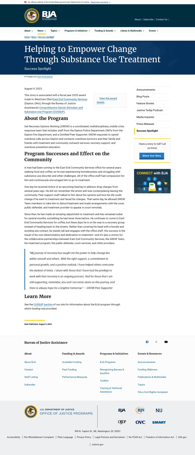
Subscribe (148, 19)
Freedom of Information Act (160, 437)
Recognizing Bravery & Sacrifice (112, 371)
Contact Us (161, 19)
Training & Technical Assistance (111, 390)
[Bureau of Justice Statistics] (140, 414)
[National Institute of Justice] (159, 412)
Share (172, 20)
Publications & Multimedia (152, 377)
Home (27, 37)
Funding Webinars (147, 369)
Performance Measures (74, 377)
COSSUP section (43, 304)
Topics (141, 384)
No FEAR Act (135, 437)
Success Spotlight (46, 37)
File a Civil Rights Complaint (153, 392)
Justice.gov (97, 444)
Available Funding (72, 361)
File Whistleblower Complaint (39, 437)
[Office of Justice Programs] (31, 15)
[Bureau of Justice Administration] (122, 412)
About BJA (30, 361)
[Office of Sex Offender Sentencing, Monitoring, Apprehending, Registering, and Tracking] (159, 424)
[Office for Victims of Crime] (140, 424)
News (33, 37)
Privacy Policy (84, 437)
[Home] (49, 16)
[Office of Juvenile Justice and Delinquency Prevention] (122, 424)
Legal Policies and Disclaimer (110, 437)
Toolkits (104, 380)
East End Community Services (70, 99)
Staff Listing (31, 377)
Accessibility (13, 437)
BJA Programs (107, 361)
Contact (28, 369)
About (138, 19)
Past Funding (69, 369)
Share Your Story (151, 155)
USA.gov (182, 437)
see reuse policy (45, 76)
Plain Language (65, 437)
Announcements (146, 361)
